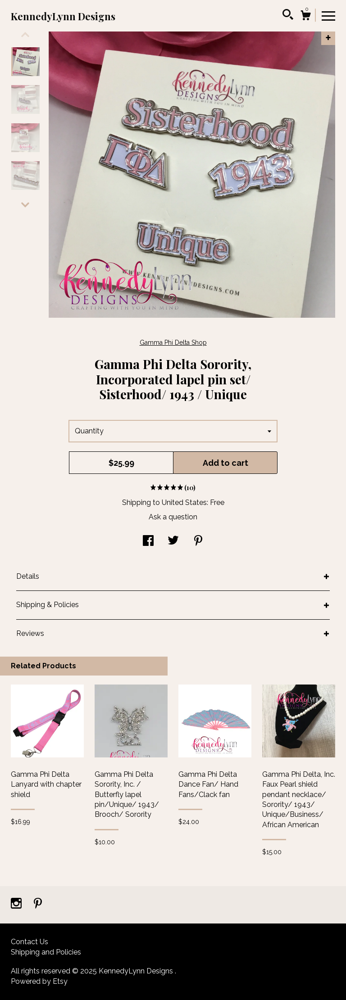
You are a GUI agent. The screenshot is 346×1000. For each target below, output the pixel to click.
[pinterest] (37, 904)
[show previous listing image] (25, 34)
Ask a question (173, 517)
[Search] (288, 16)
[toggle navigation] (328, 15)
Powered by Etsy (39, 981)
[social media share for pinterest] (198, 541)
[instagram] (17, 904)
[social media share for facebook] (148, 541)
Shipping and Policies (46, 952)
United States (184, 502)
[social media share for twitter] (173, 541)
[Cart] (305, 16)
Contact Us (29, 941)
